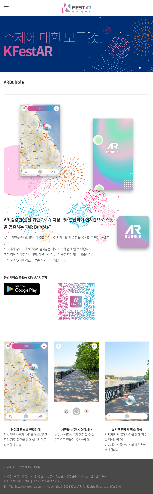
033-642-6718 (20, 481)
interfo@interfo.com (28, 486)
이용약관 (9, 467)
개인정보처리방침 (30, 467)
